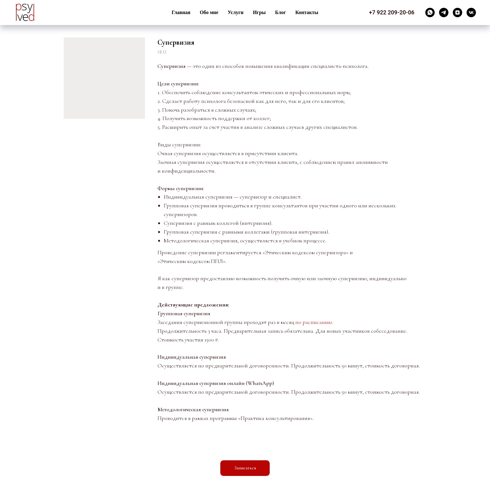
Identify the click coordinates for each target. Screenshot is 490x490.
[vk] (471, 12)
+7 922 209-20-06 (391, 12)
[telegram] (443, 12)
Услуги (236, 12)
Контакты (306, 12)
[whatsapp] (430, 12)
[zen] (457, 12)
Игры (259, 12)
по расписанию (313, 322)
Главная (181, 12)
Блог (280, 12)
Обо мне (209, 12)
